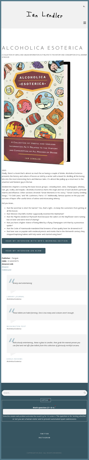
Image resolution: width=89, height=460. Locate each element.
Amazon (5, 267)
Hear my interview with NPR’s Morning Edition (37, 241)
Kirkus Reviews (14, 359)
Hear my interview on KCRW (24, 251)
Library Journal (15, 297)
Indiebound (6, 270)
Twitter (44, 434)
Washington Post (16, 326)
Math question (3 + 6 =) (43, 407)
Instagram (44, 438)
